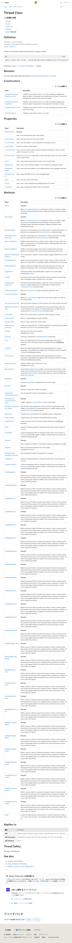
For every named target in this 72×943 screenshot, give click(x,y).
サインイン (67, 2)
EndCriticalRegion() (10, 260)
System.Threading (17, 42)
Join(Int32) (8, 348)
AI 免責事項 (7, 934)
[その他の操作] (66, 6)
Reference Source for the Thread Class (20, 866)
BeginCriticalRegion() (11, 241)
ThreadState (8, 187)
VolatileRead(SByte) (10, 564)
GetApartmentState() (11, 290)
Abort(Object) (9, 217)
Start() (6, 427)
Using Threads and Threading (17, 864)
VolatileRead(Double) (11, 485)
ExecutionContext (10, 155)
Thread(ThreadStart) (10, 113)
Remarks (7, 24)
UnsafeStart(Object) (10, 464)
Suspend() (8, 440)
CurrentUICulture (10, 150)
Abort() (7, 206)
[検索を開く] (61, 2)
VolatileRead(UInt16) (10, 591)
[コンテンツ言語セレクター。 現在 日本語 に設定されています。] (8, 930)
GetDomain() (8, 314)
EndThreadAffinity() (10, 266)
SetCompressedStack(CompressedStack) (10, 401)
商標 (43, 937)
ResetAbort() (8, 379)
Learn (5, 7)
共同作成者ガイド (46, 881)
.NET (10, 7)
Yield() (6, 815)
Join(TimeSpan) (9, 356)
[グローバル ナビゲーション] (2, 2)
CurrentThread (9, 146)
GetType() (7, 331)
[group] (36, 60)
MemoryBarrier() (9, 369)
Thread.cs (12, 46)
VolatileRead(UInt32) (11, 604)
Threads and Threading (15, 861)
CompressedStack (32, 297)
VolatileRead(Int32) (10, 511)
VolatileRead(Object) (11, 551)
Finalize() (7, 277)
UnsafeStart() (8, 459)
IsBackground (9, 165)
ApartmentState (9, 132)
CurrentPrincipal (9, 143)
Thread (43, 94)
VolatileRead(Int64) (10, 525)
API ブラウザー (18, 7)
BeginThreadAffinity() (11, 249)
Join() (6, 340)
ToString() (7, 447)
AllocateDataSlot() (10, 230)
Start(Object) (8, 433)
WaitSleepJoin (44, 337)
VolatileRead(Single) (10, 577)
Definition (8, 21)
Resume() (7, 386)
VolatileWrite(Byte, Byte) (12, 643)
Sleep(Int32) (8, 414)
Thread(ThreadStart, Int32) (12, 107)
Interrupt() (8, 337)
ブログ (28, 934)
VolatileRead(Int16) (10, 498)
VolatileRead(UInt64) (11, 617)
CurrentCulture (9, 139)
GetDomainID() (9, 318)
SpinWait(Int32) (9, 421)
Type (27, 331)
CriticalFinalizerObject (26, 66)
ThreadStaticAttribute (45, 232)
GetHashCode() (9, 322)
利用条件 (37, 937)
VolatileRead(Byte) (10, 472)
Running (23, 429)
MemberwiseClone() (10, 363)
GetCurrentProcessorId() (12, 303)
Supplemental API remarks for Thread (43, 76)
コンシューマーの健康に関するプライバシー (17, 937)
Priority (7, 183)
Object (14, 66)
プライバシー (43, 934)
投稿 (35, 934)
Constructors (9, 26)
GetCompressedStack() (11, 294)
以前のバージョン (18, 934)
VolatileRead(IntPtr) (10, 538)
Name (6, 180)
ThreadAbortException (32, 209)
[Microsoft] (36, 2)
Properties (8, 29)
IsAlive (7, 161)
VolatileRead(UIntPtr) (11, 630)
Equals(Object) (9, 271)
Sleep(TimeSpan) (9, 417)
